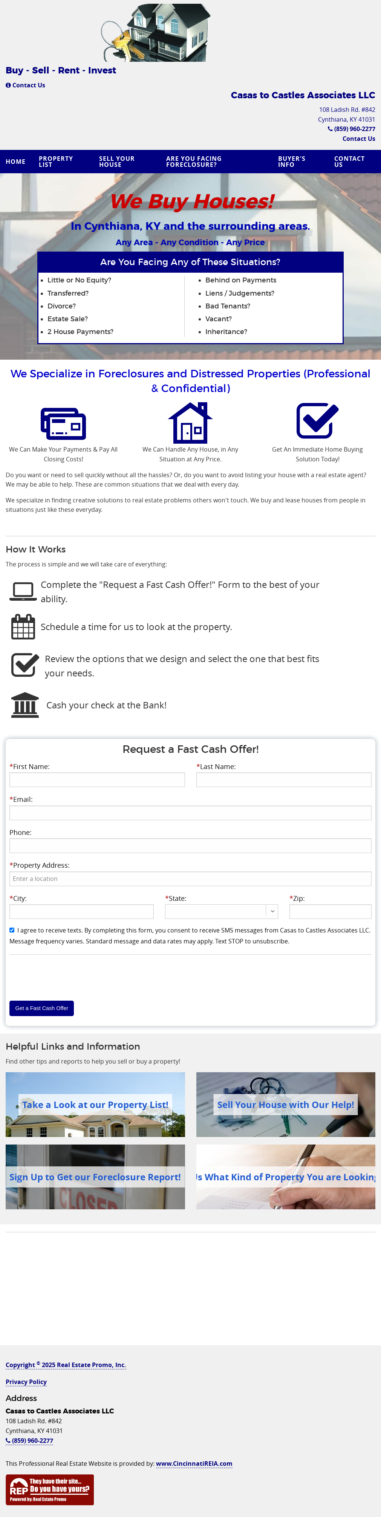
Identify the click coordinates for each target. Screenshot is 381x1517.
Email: (21, 799)
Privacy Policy (26, 1382)
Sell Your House (117, 161)
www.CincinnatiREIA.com (194, 1463)
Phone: (20, 832)
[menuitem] (16, 161)
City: (18, 898)
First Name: (29, 766)
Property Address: (39, 865)
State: (176, 898)
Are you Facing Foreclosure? (194, 161)
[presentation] (190, 878)
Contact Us (25, 85)
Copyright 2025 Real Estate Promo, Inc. (66, 1365)
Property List (56, 161)
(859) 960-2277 (351, 129)
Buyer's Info (292, 161)
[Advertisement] (190, 1292)
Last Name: (216, 766)
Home (16, 161)
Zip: (297, 898)
